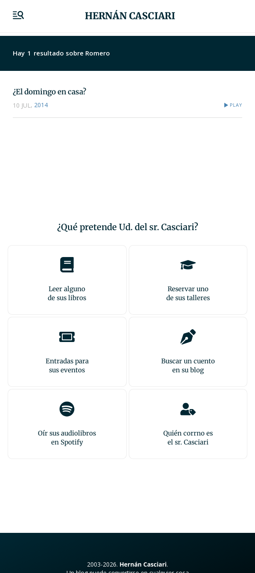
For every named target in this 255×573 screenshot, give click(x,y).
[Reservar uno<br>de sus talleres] (188, 264)
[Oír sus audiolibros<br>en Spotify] (67, 409)
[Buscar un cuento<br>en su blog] (188, 337)
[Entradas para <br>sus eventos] (67, 337)
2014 (41, 105)
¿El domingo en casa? (49, 91)
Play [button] (236, 105)
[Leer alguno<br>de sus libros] (67, 264)
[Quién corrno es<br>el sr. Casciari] (188, 409)
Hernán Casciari (130, 16)
